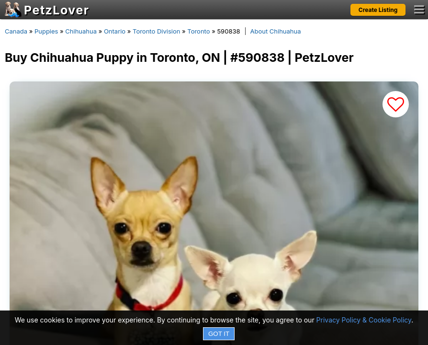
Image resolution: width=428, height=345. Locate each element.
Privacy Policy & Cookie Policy (364, 320)
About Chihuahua (275, 31)
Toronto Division (156, 31)
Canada (16, 31)
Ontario (114, 31)
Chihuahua (81, 31)
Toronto (198, 31)
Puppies (46, 31)
